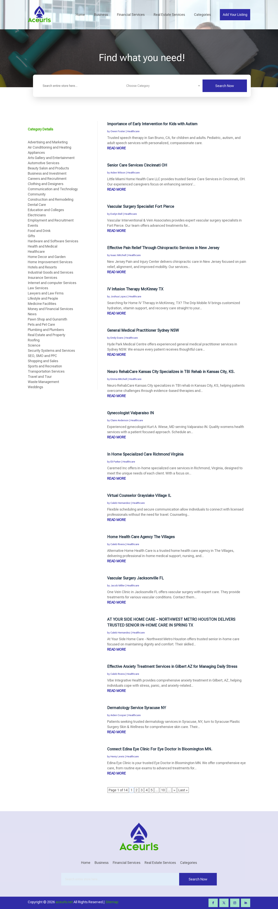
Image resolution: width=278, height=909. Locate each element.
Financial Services (131, 15)
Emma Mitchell (118, 379)
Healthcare (133, 131)
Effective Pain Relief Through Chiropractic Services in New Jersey (163, 247)
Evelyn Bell (116, 213)
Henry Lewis (117, 756)
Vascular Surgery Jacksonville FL (135, 578)
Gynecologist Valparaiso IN (130, 413)
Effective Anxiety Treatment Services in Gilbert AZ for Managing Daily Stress (172, 666)
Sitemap (111, 902)
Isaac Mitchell (118, 255)
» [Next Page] (174, 790)
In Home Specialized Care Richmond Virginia (145, 454)
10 (163, 790)
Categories (202, 15)
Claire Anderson (119, 420)
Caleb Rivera (117, 544)
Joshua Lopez (118, 296)
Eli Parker (115, 461)
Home (80, 15)
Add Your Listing (235, 15)
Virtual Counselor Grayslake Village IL (139, 495)
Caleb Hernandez (120, 502)
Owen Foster (117, 131)
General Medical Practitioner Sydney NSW (143, 330)
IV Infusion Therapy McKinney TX (135, 289)
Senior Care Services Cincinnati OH (137, 165)
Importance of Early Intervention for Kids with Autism (152, 124)
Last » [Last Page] (183, 790)
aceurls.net (64, 902)
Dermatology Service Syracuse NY (136, 707)
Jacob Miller (117, 585)
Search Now (224, 86)
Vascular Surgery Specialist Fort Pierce (140, 206)
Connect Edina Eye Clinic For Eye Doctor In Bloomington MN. (159, 749)
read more (116, 148)
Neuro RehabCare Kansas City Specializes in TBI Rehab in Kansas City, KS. (171, 371)
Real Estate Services (169, 15)
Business (101, 15)
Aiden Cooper (118, 715)
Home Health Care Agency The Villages (141, 536)
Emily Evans (116, 337)
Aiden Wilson (117, 172)
